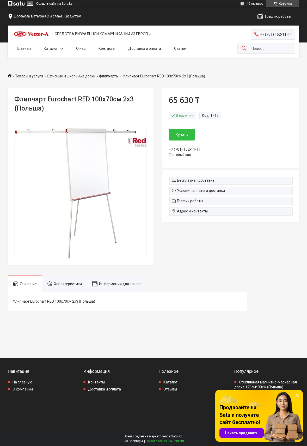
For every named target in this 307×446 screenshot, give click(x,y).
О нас (80, 48)
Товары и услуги (29, 76)
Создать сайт (46, 3)
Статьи (180, 48)
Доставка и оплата (144, 48)
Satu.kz (176, 436)
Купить (182, 135)
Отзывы (170, 389)
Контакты (107, 48)
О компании (23, 389)
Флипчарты (109, 76)
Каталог (51, 48)
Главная (24, 48)
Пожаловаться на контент (165, 441)
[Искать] (244, 49)
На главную (22, 382)
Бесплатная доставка (195, 180)
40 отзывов (255, 3)
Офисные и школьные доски (71, 76)
